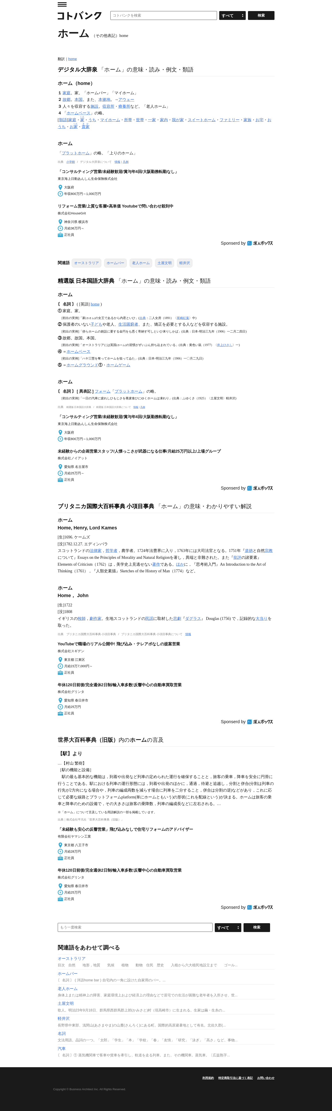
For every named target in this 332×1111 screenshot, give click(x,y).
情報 (117, 161)
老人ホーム (141, 263)
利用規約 (208, 1078)
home (72, 59)
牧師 (82, 618)
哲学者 (111, 550)
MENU (62, 4)
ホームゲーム (118, 365)
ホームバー (115, 263)
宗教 (269, 550)
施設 (94, 106)
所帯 (128, 120)
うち (92, 120)
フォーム (103, 391)
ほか (180, 564)
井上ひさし (224, 345)
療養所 (124, 106)
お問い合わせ (265, 1078)
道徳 (249, 550)
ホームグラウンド (82, 365)
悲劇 (177, 618)
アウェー (126, 99)
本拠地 (104, 99)
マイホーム (110, 120)
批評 (237, 557)
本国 (79, 99)
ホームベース (78, 113)
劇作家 (96, 618)
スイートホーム (202, 120)
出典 (143, 318)
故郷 (67, 99)
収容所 (108, 106)
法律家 (96, 550)
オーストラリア (86, 263)
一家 (152, 120)
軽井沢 (184, 263)
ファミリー (230, 120)
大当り (262, 618)
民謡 (149, 618)
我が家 (178, 120)
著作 (156, 564)
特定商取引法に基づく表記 (235, 1078)
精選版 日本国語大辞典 (86, 281)
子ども (96, 324)
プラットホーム (76, 153)
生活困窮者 (128, 324)
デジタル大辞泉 (77, 69)
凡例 (126, 161)
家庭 (67, 93)
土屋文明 (164, 263)
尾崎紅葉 (183, 318)
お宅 (259, 120)
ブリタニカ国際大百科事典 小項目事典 (106, 506)
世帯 (140, 120)
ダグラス (193, 618)
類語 (63, 120)
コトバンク (80, 15)
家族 (247, 120)
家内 (164, 120)
